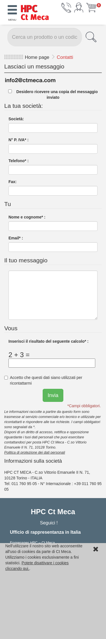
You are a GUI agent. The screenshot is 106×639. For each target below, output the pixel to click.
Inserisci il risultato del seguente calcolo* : (48, 341)
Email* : (15, 238)
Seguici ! (49, 522)
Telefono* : (18, 160)
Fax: (12, 181)
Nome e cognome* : (27, 217)
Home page (37, 57)
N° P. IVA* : (18, 140)
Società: (16, 119)
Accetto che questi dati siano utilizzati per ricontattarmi (43, 380)
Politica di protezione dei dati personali (34, 452)
